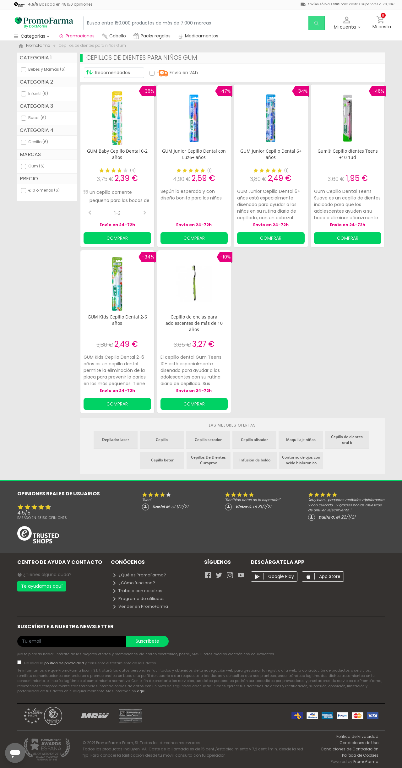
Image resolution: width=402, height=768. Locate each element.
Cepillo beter (162, 460)
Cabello (114, 36)
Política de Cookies (360, 755)
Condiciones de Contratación (349, 749)
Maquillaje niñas (301, 439)
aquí (141, 691)
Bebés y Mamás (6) (47, 69)
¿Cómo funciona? (133, 583)
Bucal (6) (37, 117)
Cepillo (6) (38, 141)
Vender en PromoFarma (140, 606)
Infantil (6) (38, 93)
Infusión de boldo (254, 460)
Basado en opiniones (42, 517)
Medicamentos (198, 36)
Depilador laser (115, 439)
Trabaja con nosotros (137, 591)
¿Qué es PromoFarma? (139, 575)
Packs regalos (152, 36)
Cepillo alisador (254, 439)
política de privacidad (64, 663)
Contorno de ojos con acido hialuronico (301, 460)
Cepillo (162, 439)
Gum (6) (36, 166)
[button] (346, 23)
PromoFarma (365, 761)
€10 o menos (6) (44, 190)
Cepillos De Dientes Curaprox (208, 460)
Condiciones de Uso (359, 742)
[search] (316, 23)
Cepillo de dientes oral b (347, 439)
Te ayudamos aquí (41, 586)
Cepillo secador (208, 439)
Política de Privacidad (357, 736)
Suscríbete (147, 641)
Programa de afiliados (138, 599)
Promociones (76, 36)
